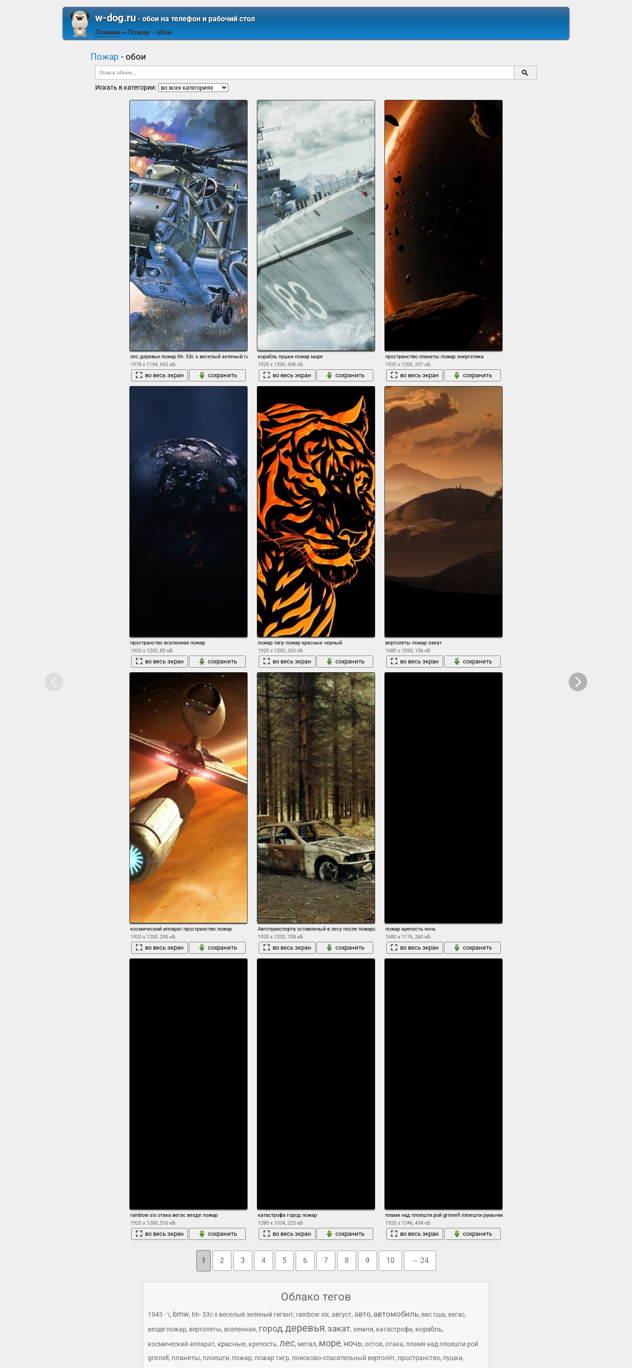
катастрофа (394, 1329)
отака (394, 1344)
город (270, 1328)
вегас (456, 1314)
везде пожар (167, 1329)
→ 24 (420, 1260)
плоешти (216, 1358)
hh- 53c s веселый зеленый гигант (242, 1314)
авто (362, 1314)
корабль (428, 1329)
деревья (305, 1328)
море (330, 1343)
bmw (181, 1314)
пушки (452, 1358)
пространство (419, 1358)
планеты (185, 1358)
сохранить (217, 375)
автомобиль (396, 1314)
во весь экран (159, 375)
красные (232, 1344)
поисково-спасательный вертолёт (343, 1358)
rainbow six (312, 1314)
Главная (108, 32)
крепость (263, 1344)
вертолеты (205, 1329)
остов (374, 1344)
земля (363, 1329)
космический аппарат (181, 1344)
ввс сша (433, 1314)
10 (390, 1260)
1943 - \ (159, 1314)
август (342, 1314)
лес (287, 1343)
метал (307, 1344)
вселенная (240, 1329)
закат (339, 1328)
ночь (353, 1343)
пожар (242, 1358)
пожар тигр (272, 1358)
